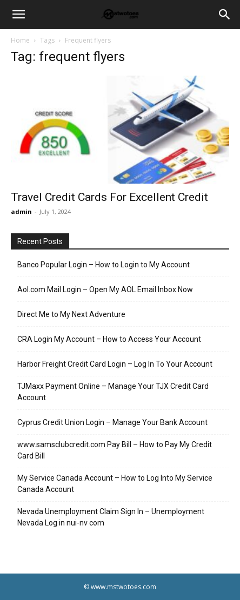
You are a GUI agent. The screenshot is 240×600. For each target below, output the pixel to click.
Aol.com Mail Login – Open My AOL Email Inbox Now (105, 289)
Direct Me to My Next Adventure (71, 314)
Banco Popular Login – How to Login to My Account (103, 264)
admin (21, 211)
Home (20, 40)
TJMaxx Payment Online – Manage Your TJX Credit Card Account (113, 392)
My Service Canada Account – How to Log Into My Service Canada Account (114, 484)
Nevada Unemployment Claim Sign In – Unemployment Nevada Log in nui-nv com (110, 517)
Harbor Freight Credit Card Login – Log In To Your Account (114, 364)
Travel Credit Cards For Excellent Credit (109, 197)
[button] (18, 14)
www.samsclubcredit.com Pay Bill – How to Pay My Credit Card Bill (114, 450)
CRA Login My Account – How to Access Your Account (109, 339)
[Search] (225, 14)
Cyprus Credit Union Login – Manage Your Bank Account (112, 422)
